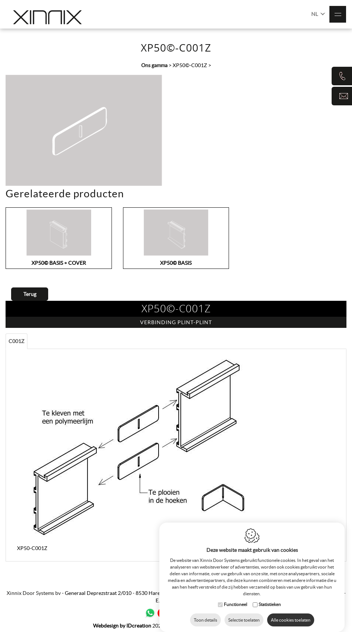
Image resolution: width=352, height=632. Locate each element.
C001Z (16, 341)
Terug (29, 294)
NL (318, 13)
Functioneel (235, 600)
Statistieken (270, 600)
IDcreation (122, 626)
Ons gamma (154, 65)
